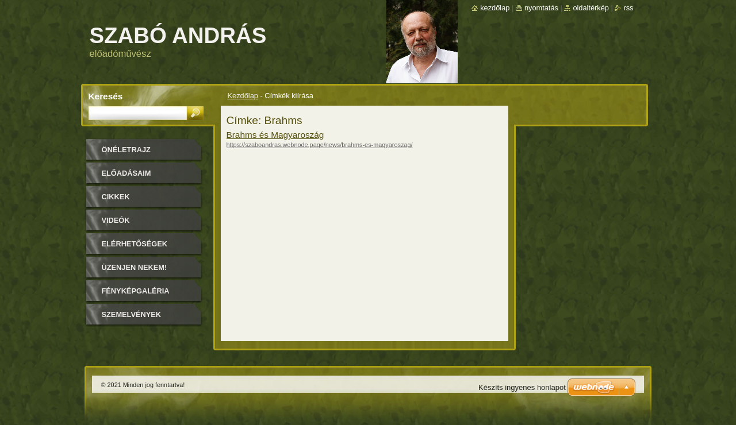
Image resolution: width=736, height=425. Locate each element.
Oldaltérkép (591, 7)
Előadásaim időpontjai (126, 177)
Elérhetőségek (134, 243)
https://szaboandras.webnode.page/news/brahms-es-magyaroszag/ (320, 144)
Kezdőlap (243, 95)
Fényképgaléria (136, 291)
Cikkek (116, 196)
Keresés (106, 96)
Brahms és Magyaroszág (275, 135)
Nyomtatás (541, 7)
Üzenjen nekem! (134, 267)
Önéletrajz (126, 149)
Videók (116, 220)
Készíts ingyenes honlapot (522, 387)
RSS (628, 7)
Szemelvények (132, 314)
